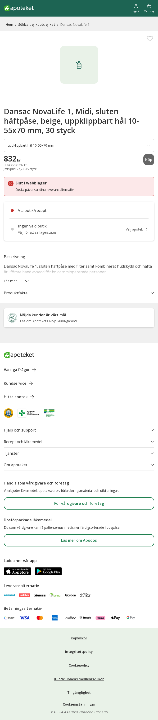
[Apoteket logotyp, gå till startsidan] (19, 355)
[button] (16, 281)
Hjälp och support (79, 430)
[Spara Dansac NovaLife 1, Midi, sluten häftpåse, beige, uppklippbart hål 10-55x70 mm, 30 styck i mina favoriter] (150, 39)
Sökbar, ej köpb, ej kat (36, 24)
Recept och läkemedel (79, 441)
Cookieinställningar (79, 704)
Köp (148, 159)
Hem (9, 24)
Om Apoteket (79, 464)
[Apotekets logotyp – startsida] (19, 8)
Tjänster (79, 453)
